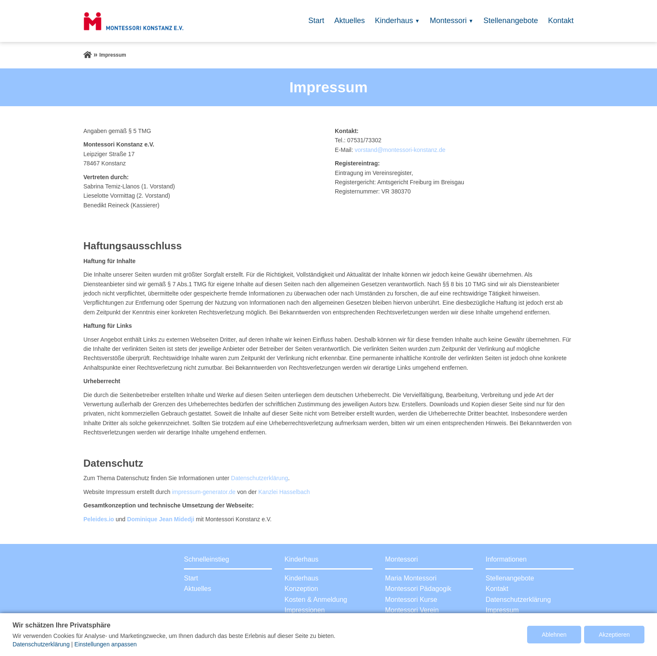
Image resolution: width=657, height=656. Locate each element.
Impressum (502, 610)
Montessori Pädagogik (418, 588)
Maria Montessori (411, 578)
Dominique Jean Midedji (160, 519)
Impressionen (305, 610)
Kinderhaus (394, 20)
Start (316, 20)
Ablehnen (554, 634)
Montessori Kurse (411, 599)
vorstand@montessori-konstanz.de (399, 149)
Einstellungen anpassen (106, 644)
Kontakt (561, 20)
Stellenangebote (511, 20)
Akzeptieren (614, 634)
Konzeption (301, 588)
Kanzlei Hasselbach (284, 492)
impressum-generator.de (203, 492)
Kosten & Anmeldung (316, 599)
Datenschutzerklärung (259, 478)
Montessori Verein (412, 610)
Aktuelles (349, 20)
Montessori (448, 20)
